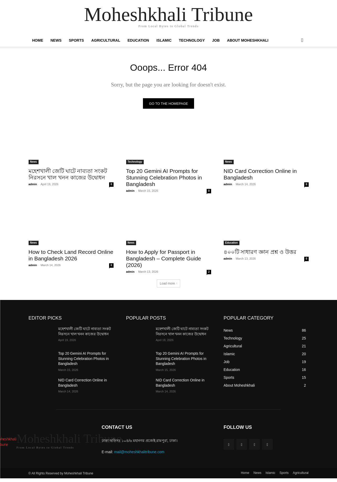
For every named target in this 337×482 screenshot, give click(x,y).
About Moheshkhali (248, 40)
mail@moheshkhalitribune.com (139, 453)
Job (216, 40)
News (56, 40)
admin (33, 185)
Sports (76, 40)
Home (37, 40)
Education (138, 40)
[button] (302, 41)
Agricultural (105, 40)
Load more (168, 285)
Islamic (164, 40)
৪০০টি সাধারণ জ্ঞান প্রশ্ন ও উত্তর (260, 253)
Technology (192, 40)
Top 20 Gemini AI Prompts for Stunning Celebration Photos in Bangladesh (164, 179)
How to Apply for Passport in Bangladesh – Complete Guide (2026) (163, 260)
